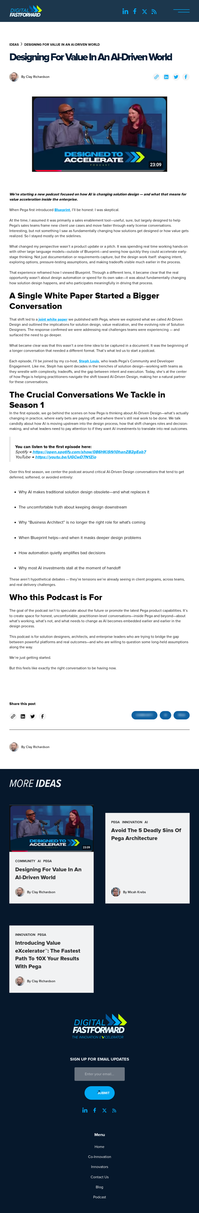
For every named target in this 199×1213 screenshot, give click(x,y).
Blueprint (62, 212)
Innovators (99, 1167)
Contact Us (100, 1177)
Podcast (99, 1197)
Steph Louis (89, 364)
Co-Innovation (99, 1156)
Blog (99, 1187)
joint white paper (53, 322)
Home (99, 1146)
